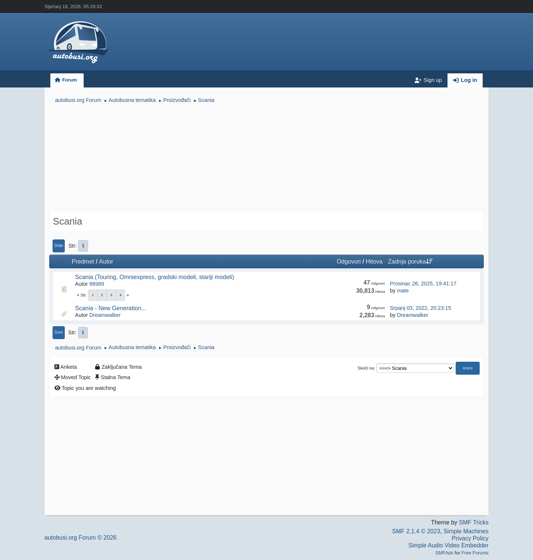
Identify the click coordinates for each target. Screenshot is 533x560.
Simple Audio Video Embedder (448, 545)
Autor (106, 261)
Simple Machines (466, 531)
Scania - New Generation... (110, 308)
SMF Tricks (474, 522)
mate (403, 291)
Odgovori (349, 261)
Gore (58, 332)
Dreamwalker (105, 315)
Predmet (83, 261)
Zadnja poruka (410, 261)
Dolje (58, 245)
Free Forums (475, 553)
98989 (96, 284)
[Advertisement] (266, 159)
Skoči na (366, 368)
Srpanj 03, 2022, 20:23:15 (420, 308)
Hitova (374, 261)
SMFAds (444, 553)
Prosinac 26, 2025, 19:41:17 (423, 283)
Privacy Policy (470, 538)
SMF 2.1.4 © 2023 (416, 531)
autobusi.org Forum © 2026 (80, 537)
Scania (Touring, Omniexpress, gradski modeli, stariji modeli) (154, 277)
